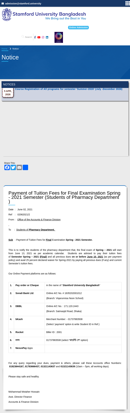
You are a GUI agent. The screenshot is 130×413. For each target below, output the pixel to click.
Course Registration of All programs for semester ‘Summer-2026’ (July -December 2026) (68, 101)
